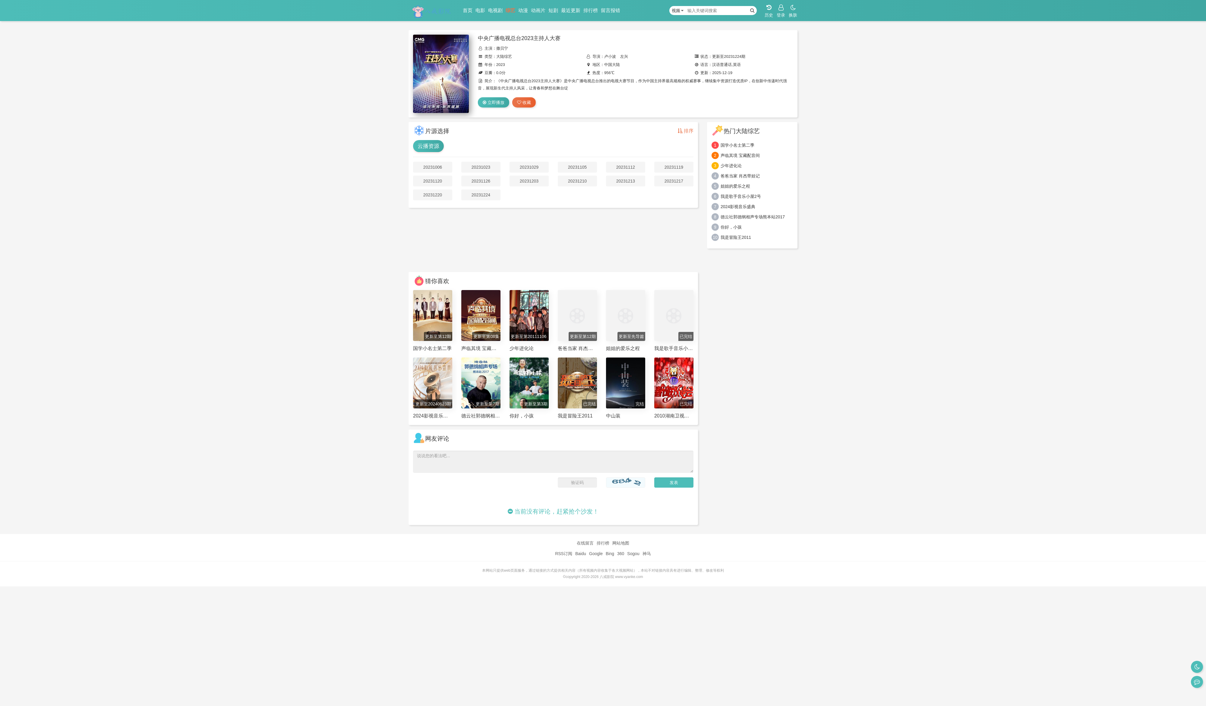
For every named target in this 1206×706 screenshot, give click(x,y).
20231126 (481, 181)
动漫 (523, 10)
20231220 (432, 194)
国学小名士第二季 (737, 145)
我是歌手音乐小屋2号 (741, 196)
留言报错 (610, 10)
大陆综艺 (504, 56)
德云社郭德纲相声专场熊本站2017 (753, 216)
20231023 (481, 167)
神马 (646, 553)
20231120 (432, 181)
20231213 (625, 181)
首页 (467, 10)
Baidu (580, 553)
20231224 (481, 194)
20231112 (625, 167)
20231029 (529, 167)
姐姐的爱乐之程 (735, 186)
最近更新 (570, 10)
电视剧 (495, 10)
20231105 (577, 167)
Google (596, 553)
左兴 (624, 56)
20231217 (674, 181)
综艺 (510, 10)
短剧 (553, 10)
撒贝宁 (502, 48)
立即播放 (493, 102)
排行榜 (590, 10)
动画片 (538, 10)
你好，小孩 (731, 227)
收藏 (524, 102)
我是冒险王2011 (736, 237)
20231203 (529, 181)
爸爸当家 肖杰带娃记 (740, 175)
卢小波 (610, 56)
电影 (480, 10)
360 (620, 553)
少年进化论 (731, 165)
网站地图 (620, 543)
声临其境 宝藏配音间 (740, 155)
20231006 (432, 167)
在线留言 (585, 543)
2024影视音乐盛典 (738, 206)
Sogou (633, 553)
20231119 (674, 167)
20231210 (577, 181)
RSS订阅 (563, 553)
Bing (610, 553)
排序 (685, 130)
